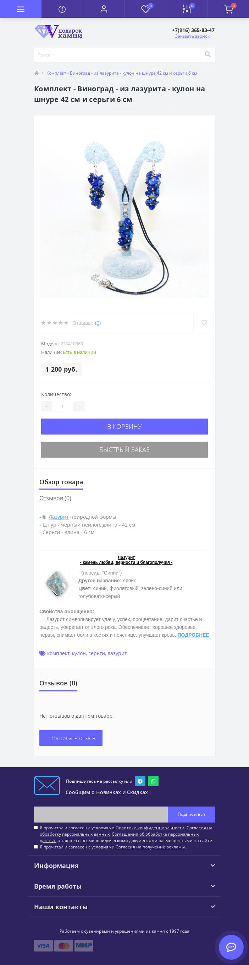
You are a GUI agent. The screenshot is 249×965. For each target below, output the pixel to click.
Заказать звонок (192, 36)
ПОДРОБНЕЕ (193, 635)
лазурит (117, 653)
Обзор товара (61, 482)
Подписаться (191, 814)
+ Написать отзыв (70, 738)
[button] (103, 9)
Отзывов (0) (55, 498)
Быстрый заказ (124, 449)
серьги (96, 653)
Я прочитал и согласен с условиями (112, 847)
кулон (79, 653)
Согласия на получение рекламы (150, 847)
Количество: (56, 394)
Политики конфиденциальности (150, 828)
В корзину (124, 426)
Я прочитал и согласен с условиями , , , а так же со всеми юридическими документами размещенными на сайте (126, 834)
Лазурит (59, 516)
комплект (58, 653)
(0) (98, 322)
